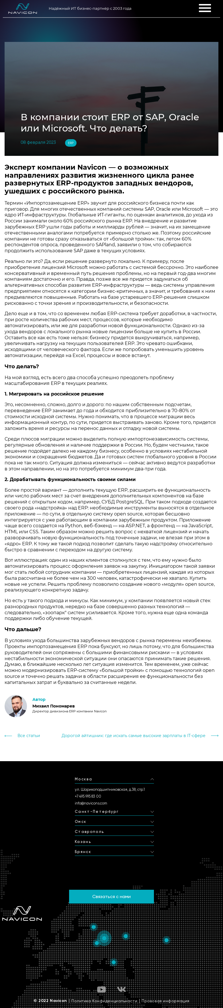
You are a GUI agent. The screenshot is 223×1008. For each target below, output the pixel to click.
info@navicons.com (91, 803)
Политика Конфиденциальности (104, 1001)
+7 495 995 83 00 (88, 796)
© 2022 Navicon (50, 1001)
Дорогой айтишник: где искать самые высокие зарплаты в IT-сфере (134, 735)
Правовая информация (165, 1001)
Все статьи (28, 735)
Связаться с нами (111, 896)
